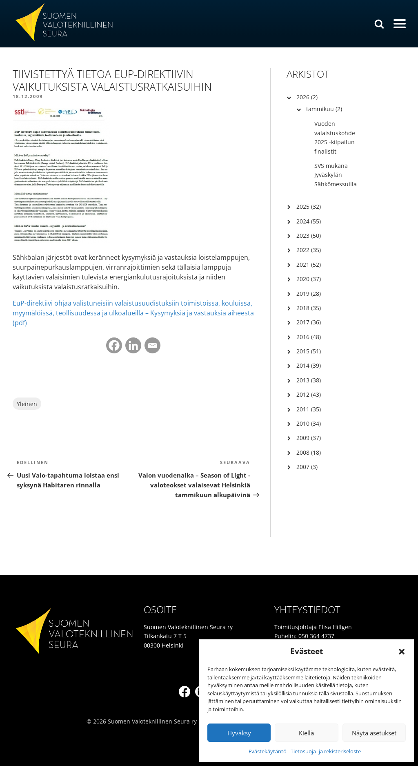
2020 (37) (308, 279)
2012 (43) (308, 394)
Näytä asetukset (374, 733)
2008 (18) (308, 452)
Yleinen (27, 404)
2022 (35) (308, 250)
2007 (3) (307, 467)
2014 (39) (308, 365)
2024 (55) (308, 221)
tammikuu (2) (324, 109)
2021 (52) (308, 264)
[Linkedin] (133, 345)
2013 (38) (308, 380)
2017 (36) (308, 322)
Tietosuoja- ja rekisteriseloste (326, 751)
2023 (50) (308, 235)
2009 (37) (308, 438)
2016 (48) (308, 337)
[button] (402, 652)
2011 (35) (308, 409)
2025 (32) (308, 206)
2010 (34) (308, 423)
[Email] (152, 345)
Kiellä (306, 733)
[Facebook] (114, 345)
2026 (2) (307, 97)
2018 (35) (308, 308)
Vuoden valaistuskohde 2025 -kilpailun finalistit (334, 137)
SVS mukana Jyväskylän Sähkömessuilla (335, 175)
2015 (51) (308, 351)
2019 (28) (308, 293)
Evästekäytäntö (268, 751)
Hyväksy (239, 733)
